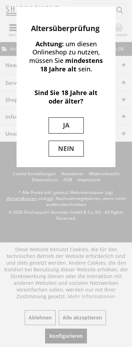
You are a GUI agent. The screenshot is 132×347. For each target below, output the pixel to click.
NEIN (66, 148)
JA (66, 125)
